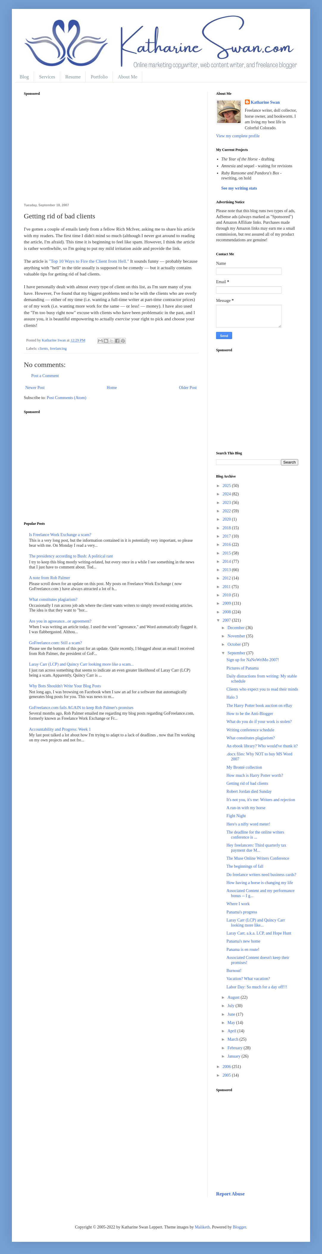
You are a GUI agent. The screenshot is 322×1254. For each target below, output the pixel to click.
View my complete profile (238, 136)
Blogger (239, 1227)
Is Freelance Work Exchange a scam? (60, 535)
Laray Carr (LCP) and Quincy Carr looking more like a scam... (81, 664)
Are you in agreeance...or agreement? (60, 621)
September (236, 653)
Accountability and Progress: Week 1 (60, 729)
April (232, 1031)
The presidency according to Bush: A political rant (71, 556)
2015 (227, 553)
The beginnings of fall (244, 866)
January (234, 1056)
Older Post (188, 387)
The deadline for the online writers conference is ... (255, 834)
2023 (227, 502)
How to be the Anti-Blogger (249, 713)
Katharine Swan (265, 102)
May (231, 1022)
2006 (227, 1066)
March (233, 1039)
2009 (227, 603)
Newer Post (35, 387)
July (231, 1005)
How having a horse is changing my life (259, 882)
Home (112, 387)
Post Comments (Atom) (66, 398)
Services (47, 76)
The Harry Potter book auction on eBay (259, 705)
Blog (24, 76)
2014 (227, 561)
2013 (227, 570)
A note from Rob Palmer (49, 578)
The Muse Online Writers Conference (257, 858)
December (236, 628)
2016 (227, 544)
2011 (227, 587)
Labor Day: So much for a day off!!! (256, 987)
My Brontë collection (244, 767)
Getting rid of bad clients (247, 783)
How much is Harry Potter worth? (254, 775)
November (236, 636)
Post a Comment (45, 376)
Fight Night (236, 816)
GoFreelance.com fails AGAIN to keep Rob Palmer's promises (81, 707)
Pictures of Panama (242, 668)
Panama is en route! (243, 949)
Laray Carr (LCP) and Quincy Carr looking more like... (255, 922)
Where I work (238, 904)
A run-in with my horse (245, 808)
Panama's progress (241, 912)
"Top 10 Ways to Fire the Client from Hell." (89, 261)
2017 (227, 536)
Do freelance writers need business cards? (261, 874)
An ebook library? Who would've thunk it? (262, 746)
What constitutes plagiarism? (53, 599)
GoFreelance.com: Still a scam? (55, 643)
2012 (227, 578)
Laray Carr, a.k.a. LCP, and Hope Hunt (258, 933)
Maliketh (202, 1227)
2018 (227, 528)
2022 (227, 511)
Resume (73, 76)
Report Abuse (230, 1194)
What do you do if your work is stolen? (259, 721)
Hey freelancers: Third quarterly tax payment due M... (256, 848)
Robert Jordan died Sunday (249, 791)
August (233, 997)
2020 (227, 519)
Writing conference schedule (250, 730)
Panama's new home (243, 941)
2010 (227, 595)
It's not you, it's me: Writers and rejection (260, 800)
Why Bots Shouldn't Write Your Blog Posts (65, 686)
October (234, 644)
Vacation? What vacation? (248, 978)
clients (43, 348)
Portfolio (99, 76)
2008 (227, 612)
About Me (127, 76)
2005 (227, 1075)
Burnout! (234, 970)
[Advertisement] (111, 152)
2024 (227, 494)
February (235, 1048)
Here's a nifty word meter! (248, 824)
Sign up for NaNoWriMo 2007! (252, 660)
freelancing (58, 348)
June (231, 1014)
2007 (227, 620)
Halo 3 (232, 697)
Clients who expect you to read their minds (262, 689)
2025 (227, 485)
